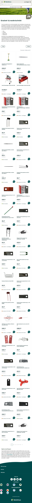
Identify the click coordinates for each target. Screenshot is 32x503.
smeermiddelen (10, 454)
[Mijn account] (26, 2)
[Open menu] (2, 2)
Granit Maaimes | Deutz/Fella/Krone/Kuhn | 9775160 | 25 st (23, 196)
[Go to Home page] (7, 2)
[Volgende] (21, 445)
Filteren (28, 46)
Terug (3, 46)
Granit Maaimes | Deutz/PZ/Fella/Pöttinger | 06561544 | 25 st (23, 107)
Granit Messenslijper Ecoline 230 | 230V (8, 85)
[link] (10, 445)
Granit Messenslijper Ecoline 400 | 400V (23, 85)
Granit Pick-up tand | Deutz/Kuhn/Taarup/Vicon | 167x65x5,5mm (6, 239)
